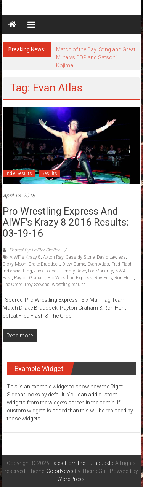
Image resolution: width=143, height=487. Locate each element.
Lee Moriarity (100, 271)
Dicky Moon (14, 264)
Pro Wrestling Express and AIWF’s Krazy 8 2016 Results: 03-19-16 (66, 222)
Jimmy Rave (73, 271)
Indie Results (19, 173)
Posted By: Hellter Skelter (34, 250)
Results (49, 173)
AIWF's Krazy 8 (25, 257)
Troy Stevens (37, 284)
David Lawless (111, 257)
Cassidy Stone (80, 257)
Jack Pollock (46, 271)
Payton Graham (29, 277)
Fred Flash (122, 264)
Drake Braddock (44, 264)
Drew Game (73, 264)
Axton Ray (53, 257)
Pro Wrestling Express (70, 277)
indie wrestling (17, 271)
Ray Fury (103, 277)
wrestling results (69, 284)
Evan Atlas (98, 264)
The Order (12, 284)
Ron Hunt (124, 277)
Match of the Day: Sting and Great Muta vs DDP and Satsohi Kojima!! (95, 57)
